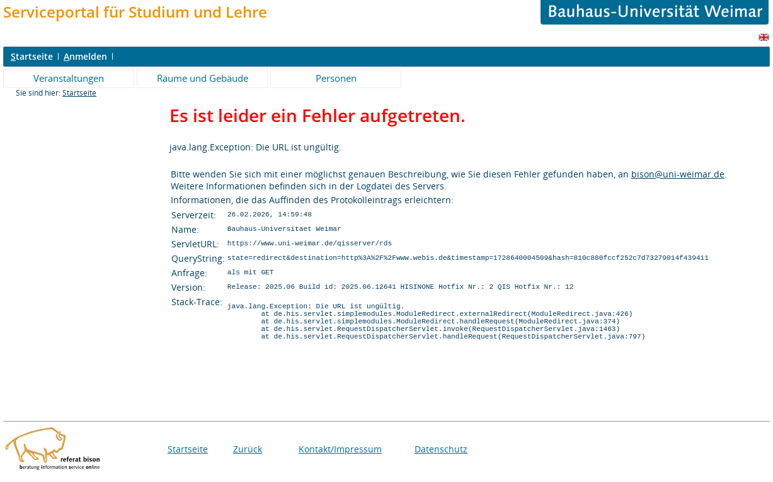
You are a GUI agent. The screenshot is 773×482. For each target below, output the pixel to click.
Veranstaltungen (68, 78)
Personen (336, 78)
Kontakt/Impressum (340, 458)
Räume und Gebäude (202, 78)
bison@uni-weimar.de (677, 174)
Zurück (247, 458)
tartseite (32, 56)
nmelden (85, 56)
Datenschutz (441, 458)
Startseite (79, 93)
